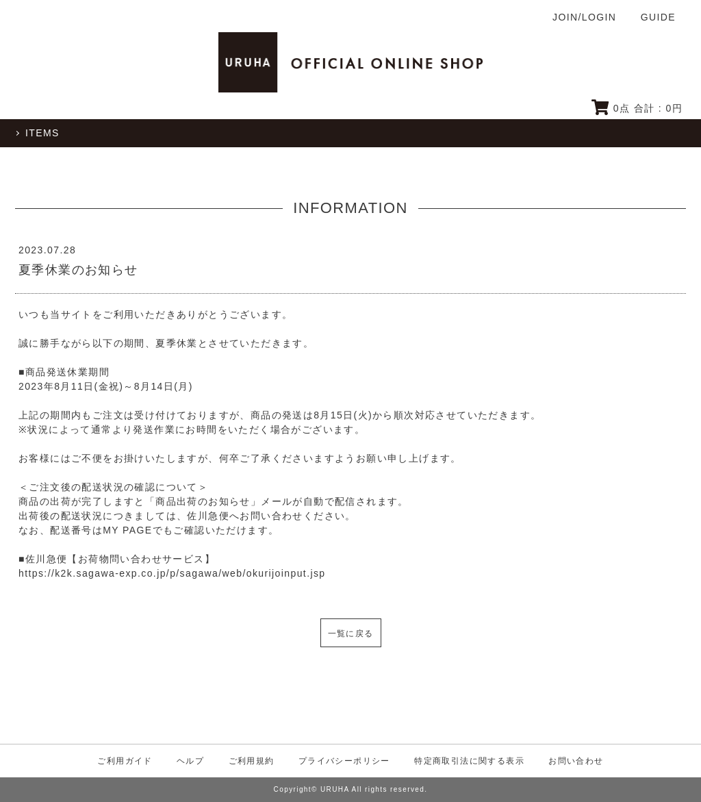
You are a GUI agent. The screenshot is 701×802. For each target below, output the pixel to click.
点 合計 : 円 (637, 108)
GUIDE (658, 17)
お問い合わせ (575, 761)
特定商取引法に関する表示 (469, 761)
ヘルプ (190, 761)
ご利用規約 (252, 761)
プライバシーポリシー (344, 761)
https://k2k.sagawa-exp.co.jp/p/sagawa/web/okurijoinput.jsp (172, 573)
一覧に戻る (351, 633)
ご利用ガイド (124, 761)
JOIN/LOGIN (584, 17)
